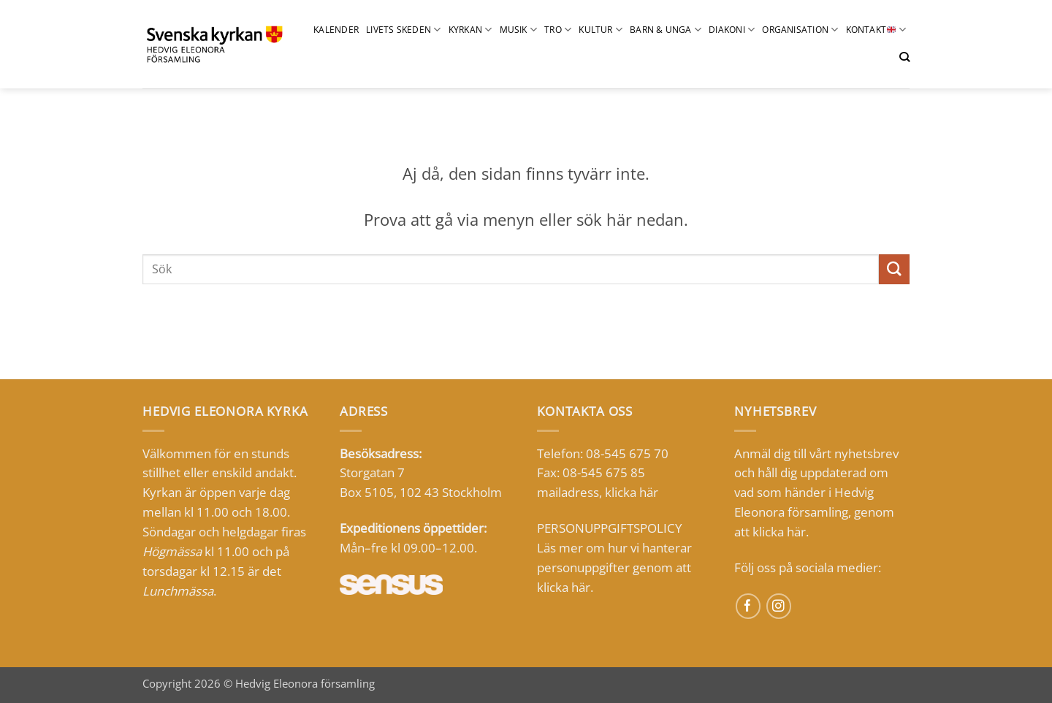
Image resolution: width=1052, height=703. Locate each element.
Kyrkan (470, 30)
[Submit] (894, 269)
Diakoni (732, 30)
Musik (519, 30)
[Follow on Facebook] (748, 606)
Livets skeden (403, 30)
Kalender (336, 29)
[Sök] (904, 57)
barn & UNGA (665, 30)
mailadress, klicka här (597, 492)
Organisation (800, 30)
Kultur (600, 30)
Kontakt (876, 30)
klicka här (563, 587)
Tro (557, 30)
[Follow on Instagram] (779, 606)
